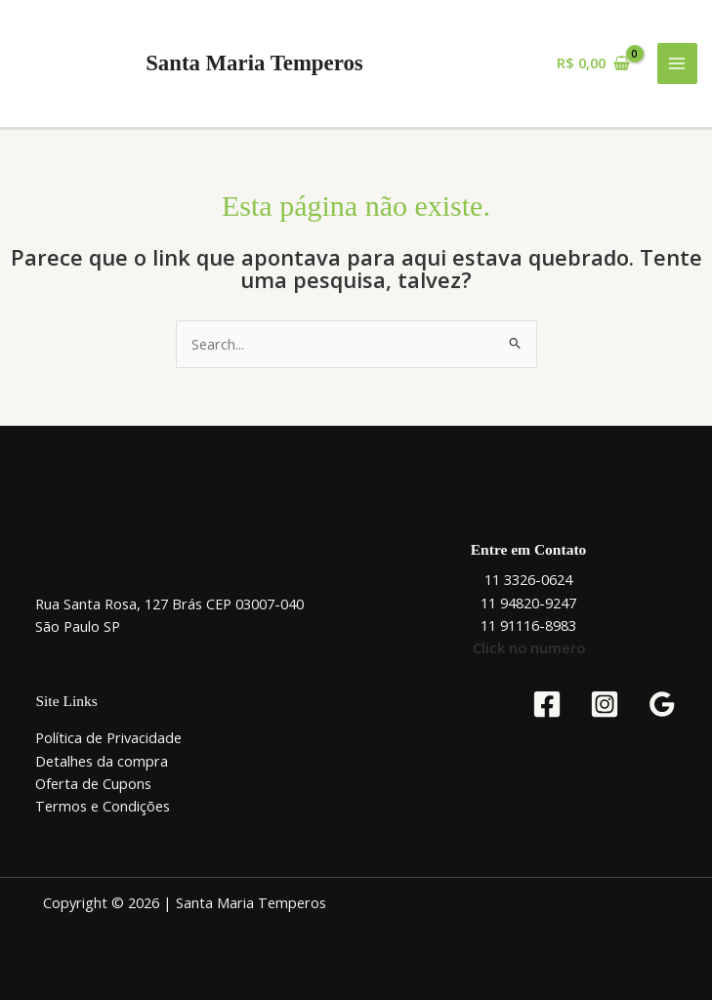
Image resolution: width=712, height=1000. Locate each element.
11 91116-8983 (528, 625)
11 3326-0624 (528, 579)
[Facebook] (547, 704)
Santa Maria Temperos (254, 63)
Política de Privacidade (108, 737)
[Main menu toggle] (677, 63)
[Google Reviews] (662, 704)
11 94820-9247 (528, 602)
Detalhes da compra (101, 761)
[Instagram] (604, 704)
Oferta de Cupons (93, 783)
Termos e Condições (102, 805)
